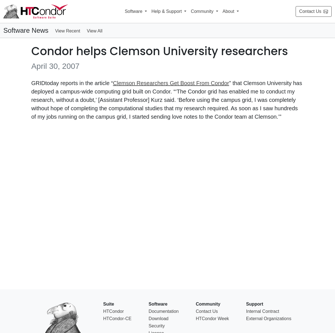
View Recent (67, 31)
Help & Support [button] (167, 11)
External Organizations (268, 318)
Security (157, 325)
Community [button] (203, 11)
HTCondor (113, 311)
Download (158, 318)
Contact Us (313, 11)
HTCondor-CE (117, 318)
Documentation (164, 311)
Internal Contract (262, 311)
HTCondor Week (212, 318)
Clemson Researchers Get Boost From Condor (171, 83)
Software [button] (134, 11)
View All (95, 31)
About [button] (229, 11)
